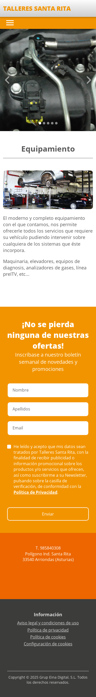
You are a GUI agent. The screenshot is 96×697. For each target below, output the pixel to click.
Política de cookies (48, 637)
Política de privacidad (48, 630)
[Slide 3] (52, 123)
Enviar (48, 514)
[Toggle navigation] (10, 23)
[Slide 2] (48, 123)
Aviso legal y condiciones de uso (48, 623)
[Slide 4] (56, 123)
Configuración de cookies (48, 644)
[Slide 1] (44, 123)
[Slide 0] (40, 123)
